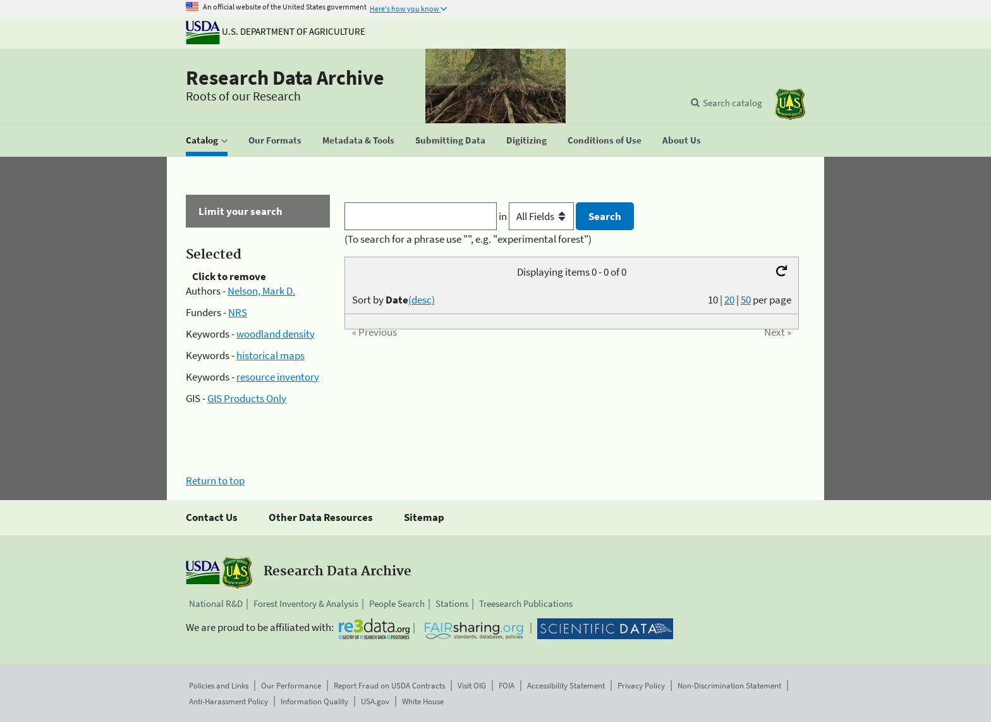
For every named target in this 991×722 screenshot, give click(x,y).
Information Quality (314, 701)
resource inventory (277, 377)
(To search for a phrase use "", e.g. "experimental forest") (468, 239)
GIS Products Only (246, 398)
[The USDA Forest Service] (790, 104)
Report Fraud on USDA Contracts (389, 685)
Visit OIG (472, 685)
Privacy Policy (641, 685)
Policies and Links (218, 685)
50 (746, 300)
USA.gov (375, 701)
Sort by (393, 300)
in (537, 216)
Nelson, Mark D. (261, 291)
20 (729, 300)
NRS (237, 312)
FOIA (506, 685)
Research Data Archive (285, 77)
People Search (397, 603)
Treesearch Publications (526, 603)
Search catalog (732, 102)
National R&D (216, 603)
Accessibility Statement (566, 685)
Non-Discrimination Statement (729, 685)
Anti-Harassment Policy (228, 701)
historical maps (270, 355)
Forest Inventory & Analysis (305, 603)
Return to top (215, 480)
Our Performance (291, 685)
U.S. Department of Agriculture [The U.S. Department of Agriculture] (275, 31)
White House (423, 701)
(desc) (421, 300)
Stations (451, 603)
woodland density (275, 334)
